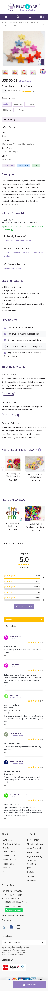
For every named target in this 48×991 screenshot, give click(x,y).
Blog (5, 871)
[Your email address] (21, 942)
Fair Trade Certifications (9, 850)
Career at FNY (9, 855)
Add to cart (29, 984)
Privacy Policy (33, 852)
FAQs (29, 868)
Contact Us (32, 880)
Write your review (24, 606)
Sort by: (9, 626)
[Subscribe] (43, 942)
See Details (8, 394)
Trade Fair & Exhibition (8, 865)
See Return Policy (11, 415)
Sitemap (30, 876)
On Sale (30, 872)
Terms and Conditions (32, 862)
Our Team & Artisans (12, 844)
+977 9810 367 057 (14, 908)
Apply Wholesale (34, 848)
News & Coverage (10, 859)
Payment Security (34, 856)
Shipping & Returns (35, 844)
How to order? (33, 840)
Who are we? (8, 840)
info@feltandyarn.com (14, 915)
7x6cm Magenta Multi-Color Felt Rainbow (13, 476)
